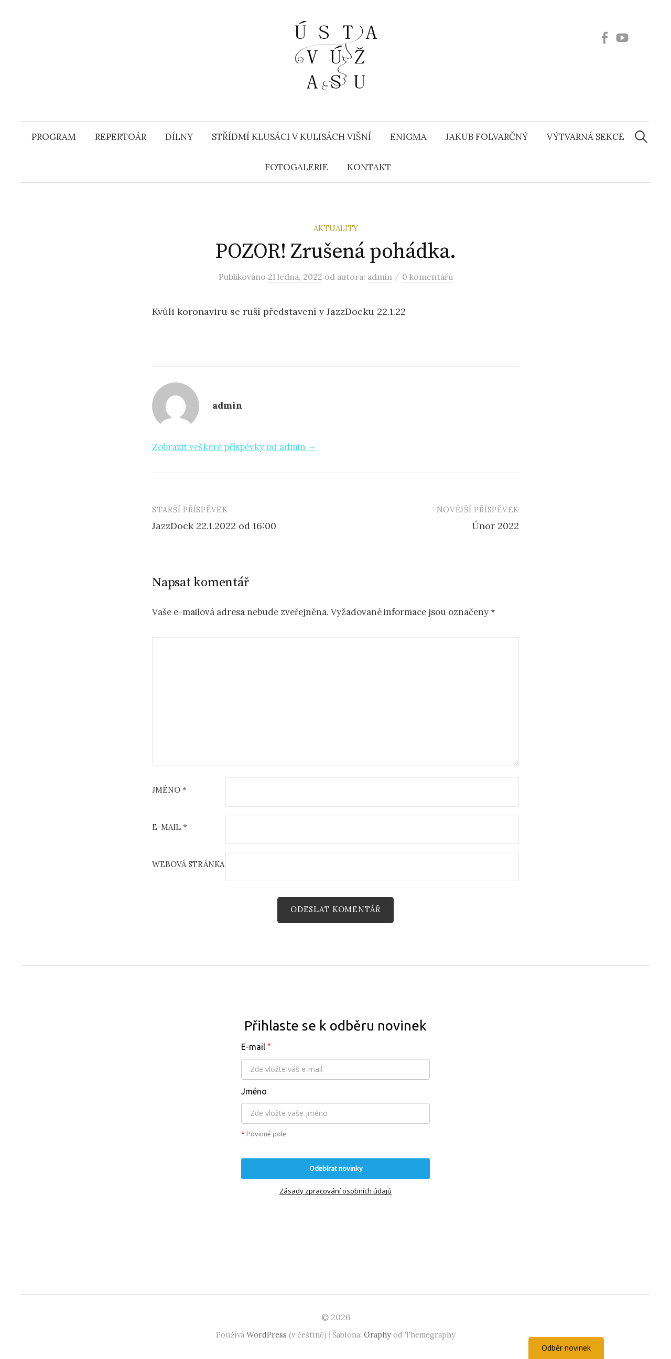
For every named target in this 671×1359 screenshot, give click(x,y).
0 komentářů (427, 276)
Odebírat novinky (335, 1168)
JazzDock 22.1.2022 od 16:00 (214, 526)
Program (53, 137)
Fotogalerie (296, 167)
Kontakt (369, 167)
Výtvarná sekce (585, 137)
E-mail (169, 827)
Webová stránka (188, 865)
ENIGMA (408, 137)
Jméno (169, 790)
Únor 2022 (495, 526)
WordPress (266, 1335)
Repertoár (120, 137)
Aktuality (335, 228)
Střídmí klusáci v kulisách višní (291, 137)
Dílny (179, 137)
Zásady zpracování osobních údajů (335, 1191)
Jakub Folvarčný (487, 137)
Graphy (377, 1335)
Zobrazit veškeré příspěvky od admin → (234, 447)
